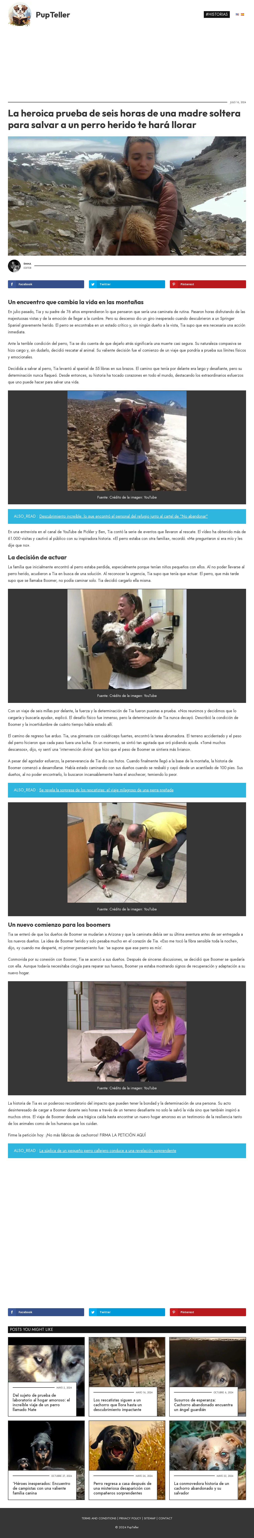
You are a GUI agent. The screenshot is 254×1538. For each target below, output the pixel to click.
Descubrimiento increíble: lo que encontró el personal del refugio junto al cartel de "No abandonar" (123, 516)
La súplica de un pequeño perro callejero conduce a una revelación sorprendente (107, 1151)
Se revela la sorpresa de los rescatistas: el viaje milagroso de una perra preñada (106, 790)
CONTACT (165, 1518)
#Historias (217, 14)
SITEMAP (150, 1518)
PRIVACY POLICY (130, 1518)
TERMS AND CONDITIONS (99, 1518)
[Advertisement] (127, 62)
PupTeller (53, 14)
